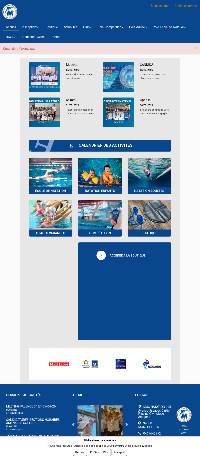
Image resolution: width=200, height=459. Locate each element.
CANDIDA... (147, 65)
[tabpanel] (88, 424)
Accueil (11, 27)
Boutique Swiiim (33, 37)
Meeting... (72, 65)
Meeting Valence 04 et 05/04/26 (31, 406)
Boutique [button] (52, 27)
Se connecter (160, 6)
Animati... (72, 100)
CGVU (184, 433)
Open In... (146, 100)
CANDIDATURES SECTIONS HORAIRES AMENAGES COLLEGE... (33, 421)
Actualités (70, 27)
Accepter (119, 452)
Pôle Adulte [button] (138, 27)
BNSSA (11, 37)
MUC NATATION (51, 12)
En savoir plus (14, 413)
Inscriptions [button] (31, 27)
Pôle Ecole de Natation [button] (170, 27)
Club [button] (87, 27)
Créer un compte (186, 6)
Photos (55, 37)
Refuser (80, 452)
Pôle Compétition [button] (110, 27)
